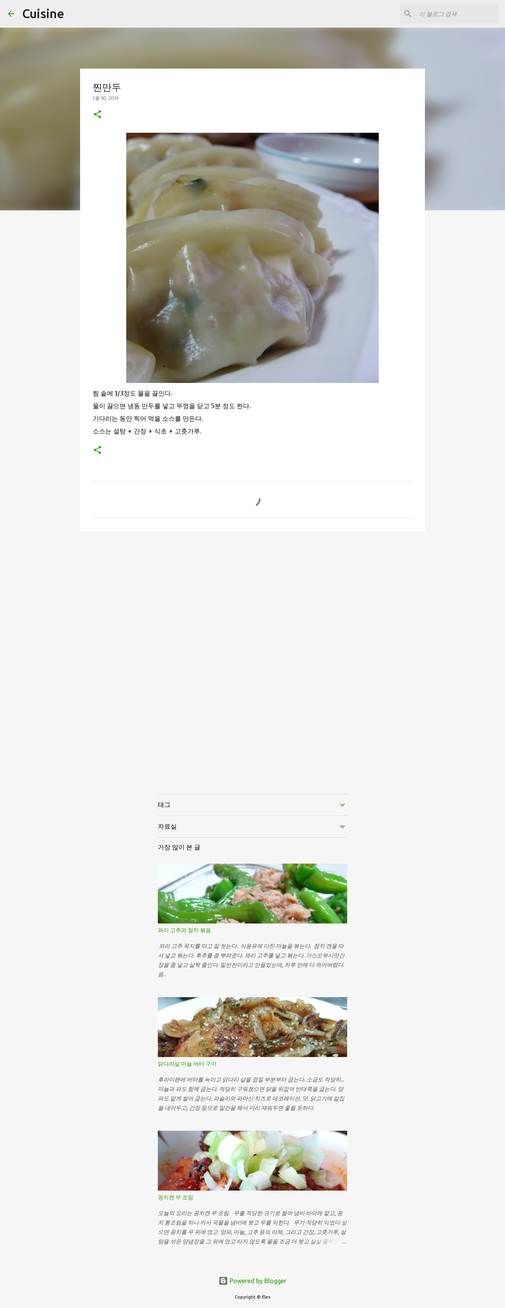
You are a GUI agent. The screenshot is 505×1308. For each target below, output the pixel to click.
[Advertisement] (252, 598)
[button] (97, 115)
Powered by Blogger (252, 1280)
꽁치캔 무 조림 (175, 1197)
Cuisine (43, 13)
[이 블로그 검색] (457, 13)
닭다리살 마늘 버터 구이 (187, 1064)
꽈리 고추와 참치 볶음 (184, 930)
